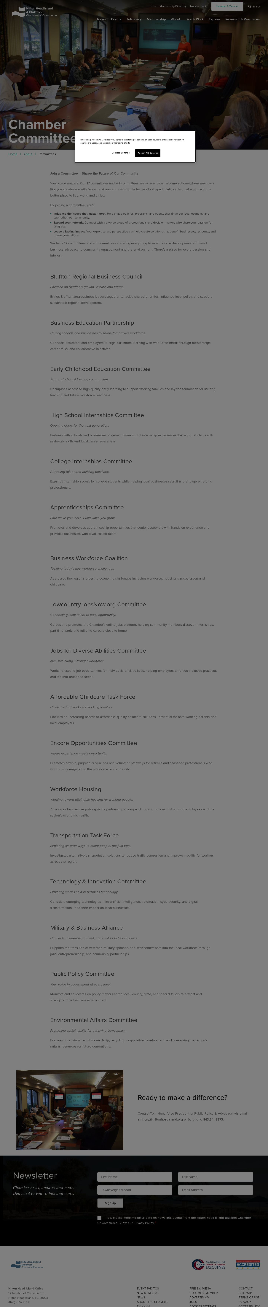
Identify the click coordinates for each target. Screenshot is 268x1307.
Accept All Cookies (148, 153)
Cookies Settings (121, 153)
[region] (135, 147)
